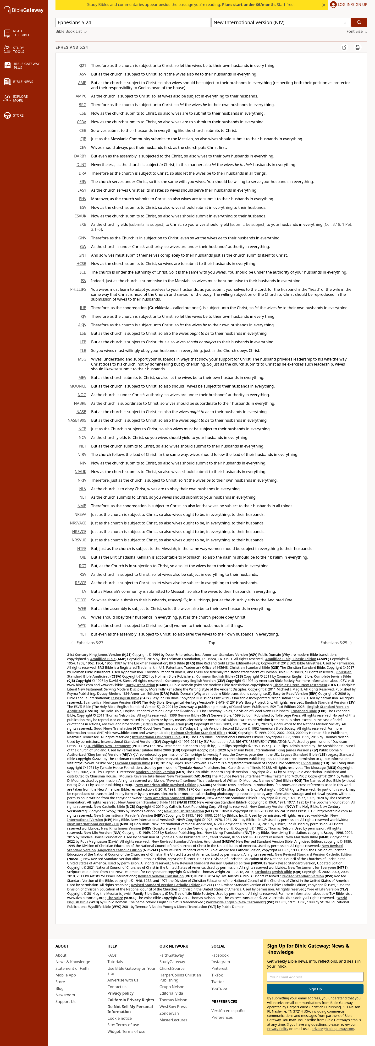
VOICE (80, 600)
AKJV (82, 325)
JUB (83, 307)
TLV (83, 591)
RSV (83, 574)
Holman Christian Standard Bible (198, 732)
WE (83, 617)
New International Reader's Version (123, 815)
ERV (83, 181)
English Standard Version (325, 702)
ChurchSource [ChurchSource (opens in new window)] (172, 968)
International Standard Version (127, 741)
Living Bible (310, 763)
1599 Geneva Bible (184, 715)
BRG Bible (177, 663)
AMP (82, 82)
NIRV (81, 454)
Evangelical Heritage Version (108, 702)
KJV (83, 316)
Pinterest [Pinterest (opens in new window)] (219, 968)
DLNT (81, 164)
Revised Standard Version (303, 876)
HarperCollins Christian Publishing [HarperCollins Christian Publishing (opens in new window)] (180, 977)
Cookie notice (119, 1018)
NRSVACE (78, 523)
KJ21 (82, 65)
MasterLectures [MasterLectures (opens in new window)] (173, 1020)
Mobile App (65, 975)
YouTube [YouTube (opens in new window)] (219, 988)
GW (83, 246)
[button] (347, 5)
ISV (83, 280)
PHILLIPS (78, 289)
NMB (81, 505)
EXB (82, 224)
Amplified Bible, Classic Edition (290, 659)
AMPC (81, 96)
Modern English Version (155, 772)
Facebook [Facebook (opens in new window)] (220, 955)
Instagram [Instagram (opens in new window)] (220, 961)
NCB (82, 428)
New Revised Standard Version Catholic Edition (314, 854)
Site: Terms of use (123, 1024)
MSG (82, 359)
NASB (81, 411)
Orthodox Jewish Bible (273, 871)
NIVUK (80, 471)
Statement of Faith (72, 968)
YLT (83, 634)
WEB (82, 608)
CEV (82, 147)
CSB (82, 113)
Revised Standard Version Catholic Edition (165, 885)
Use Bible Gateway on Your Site (131, 971)
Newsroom (65, 994)
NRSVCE (79, 531)
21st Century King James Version (94, 654)
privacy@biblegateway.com (332, 1028)
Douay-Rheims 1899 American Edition (128, 693)
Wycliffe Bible (99, 906)
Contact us (117, 986)
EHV (82, 198)
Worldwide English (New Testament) (236, 902)
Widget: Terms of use (126, 1031)
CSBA (81, 121)
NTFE (81, 548)
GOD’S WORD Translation (163, 724)
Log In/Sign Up (352, 4)
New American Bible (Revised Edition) (166, 784)
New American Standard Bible (169, 798)
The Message (314, 767)
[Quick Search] (132, 22)
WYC (82, 625)
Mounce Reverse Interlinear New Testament (156, 776)
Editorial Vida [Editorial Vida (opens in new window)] (171, 993)
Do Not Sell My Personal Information (130, 1009)
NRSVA (80, 514)
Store (60, 981)
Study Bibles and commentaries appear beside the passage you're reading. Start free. (191, 4)
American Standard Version (225, 654)
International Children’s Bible (156, 737)
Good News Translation (113, 728)
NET (82, 446)
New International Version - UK (93, 824)
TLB (83, 350)
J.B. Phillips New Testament (108, 746)
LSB (83, 333)
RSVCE (80, 582)
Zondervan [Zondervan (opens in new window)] (169, 1013)
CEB (82, 130)
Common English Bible (214, 676)
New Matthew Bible (302, 837)
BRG (82, 104)
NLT (82, 497)
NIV (83, 463)
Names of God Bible (275, 780)
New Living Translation (223, 832)
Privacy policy (120, 993)
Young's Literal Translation (185, 906)
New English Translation (184, 811)
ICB (83, 272)
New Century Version (267, 806)
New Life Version (98, 832)
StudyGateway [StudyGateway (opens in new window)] (172, 961)
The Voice (115, 897)
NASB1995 (77, 420)
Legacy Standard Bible (299, 754)
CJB (83, 138)
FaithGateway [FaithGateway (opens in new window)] (172, 955)
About (60, 955)
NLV (82, 488)
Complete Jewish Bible (332, 676)
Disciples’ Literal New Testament (300, 685)
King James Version (293, 750)
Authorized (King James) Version (94, 754)
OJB (83, 557)
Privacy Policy (277, 1028)
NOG (82, 394)
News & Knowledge (72, 961)
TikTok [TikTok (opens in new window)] (217, 975)
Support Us (65, 1001)
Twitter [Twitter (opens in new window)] (217, 981)
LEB (83, 342)
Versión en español (228, 1010)
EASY (81, 190)
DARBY (80, 156)
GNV (82, 238)
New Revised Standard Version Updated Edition (211, 863)
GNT (82, 255)
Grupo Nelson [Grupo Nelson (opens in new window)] (172, 986)
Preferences (222, 1017)
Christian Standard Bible (250, 667)
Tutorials (115, 961)
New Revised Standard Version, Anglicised (186, 841)
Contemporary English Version (190, 680)
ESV (83, 207)
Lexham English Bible (132, 763)
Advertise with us (122, 980)
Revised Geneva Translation (161, 876)
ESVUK (80, 216)
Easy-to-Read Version (290, 693)
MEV (82, 377)
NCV (82, 437)
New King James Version (121, 828)
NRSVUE (79, 540)
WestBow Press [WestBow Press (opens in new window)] (173, 1006)
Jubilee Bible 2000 (156, 750)
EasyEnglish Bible (125, 698)
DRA (82, 173)
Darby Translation (140, 685)
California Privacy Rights (130, 1000)
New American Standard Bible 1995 (147, 802)
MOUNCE (78, 386)
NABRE (80, 403)
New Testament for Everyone (312, 867)
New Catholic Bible (109, 806)
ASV (82, 74)
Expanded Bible (304, 711)
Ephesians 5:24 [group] (71, 47)
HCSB (81, 263)
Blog (59, 988)
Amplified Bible (103, 659)
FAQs (111, 955)
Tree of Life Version (323, 889)
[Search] (359, 22)
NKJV (82, 480)
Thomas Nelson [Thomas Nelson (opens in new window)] (174, 1000)
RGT (83, 565)
